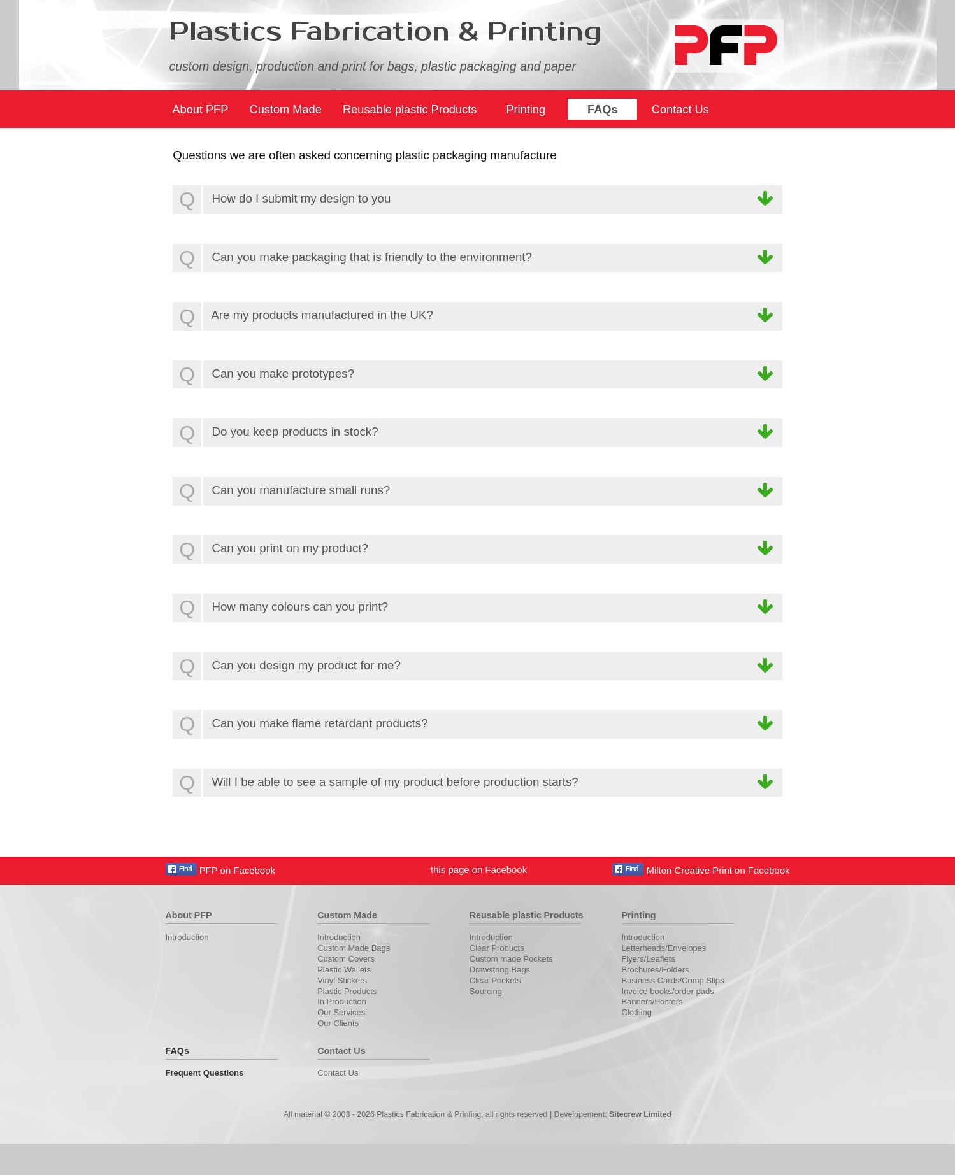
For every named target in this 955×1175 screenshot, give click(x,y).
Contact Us (680, 109)
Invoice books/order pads (667, 991)
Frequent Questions (205, 1073)
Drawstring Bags (500, 969)
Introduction (187, 937)
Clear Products (497, 948)
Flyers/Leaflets (648, 959)
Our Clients (338, 1023)
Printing (525, 109)
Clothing (636, 1012)
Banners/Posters (651, 1001)
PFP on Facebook (220, 870)
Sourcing (486, 991)
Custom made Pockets (511, 959)
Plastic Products (347, 991)
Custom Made (286, 109)
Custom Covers (346, 959)
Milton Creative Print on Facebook (700, 870)
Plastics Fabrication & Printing (385, 32)
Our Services (341, 1012)
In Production (341, 1001)
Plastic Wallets (344, 969)
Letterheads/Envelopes (663, 948)
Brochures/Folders (655, 969)
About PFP (200, 109)
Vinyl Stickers (342, 980)
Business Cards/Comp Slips (672, 980)
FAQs (602, 109)
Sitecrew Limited (640, 1114)
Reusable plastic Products (410, 109)
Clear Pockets (495, 980)
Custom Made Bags (353, 948)
